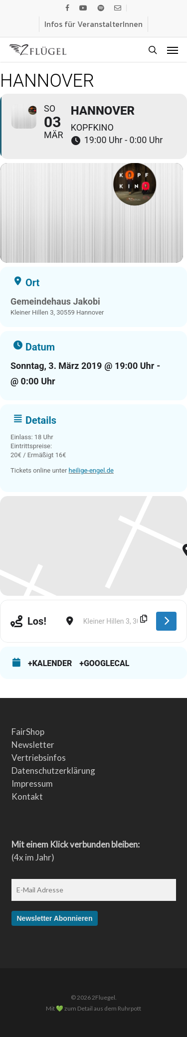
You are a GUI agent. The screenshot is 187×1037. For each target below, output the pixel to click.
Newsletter (32, 744)
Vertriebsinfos (38, 757)
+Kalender (50, 663)
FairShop (27, 731)
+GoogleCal (104, 663)
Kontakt (27, 796)
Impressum (32, 783)
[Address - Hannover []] (56, 621)
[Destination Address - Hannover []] (114, 621)
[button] (172, 50)
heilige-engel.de (91, 470)
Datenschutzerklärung (53, 770)
